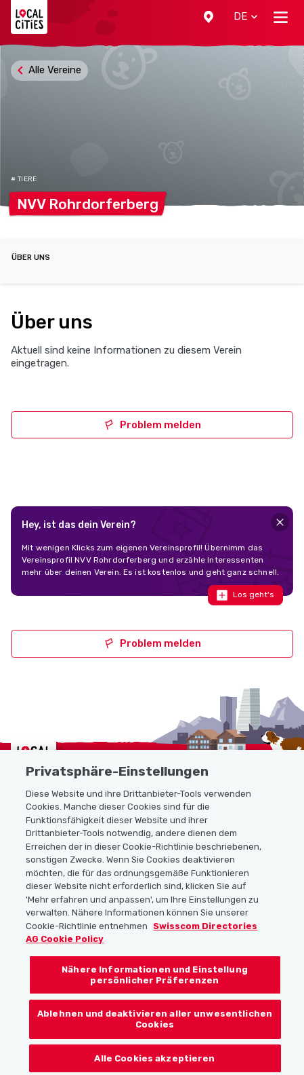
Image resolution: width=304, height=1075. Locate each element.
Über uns (31, 257)
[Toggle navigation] (280, 17)
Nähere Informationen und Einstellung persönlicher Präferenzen (155, 1012)
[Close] (280, 522)
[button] (208, 17)
